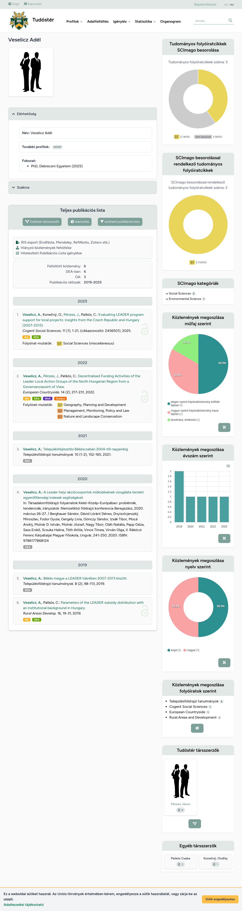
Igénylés (122, 21)
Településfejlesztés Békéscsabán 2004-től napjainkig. (85, 449)
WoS (48, 398)
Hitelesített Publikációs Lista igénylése (49, 253)
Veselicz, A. (31, 314)
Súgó (13, 4)
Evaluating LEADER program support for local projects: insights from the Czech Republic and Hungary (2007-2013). (82, 319)
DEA (36, 337)
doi (26, 337)
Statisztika (145, 21)
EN (226, 4)
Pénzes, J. (71, 314)
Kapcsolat (33, 4)
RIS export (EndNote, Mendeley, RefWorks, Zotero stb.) (63, 242)
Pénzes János (180, 804)
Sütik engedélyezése (220, 899)
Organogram (170, 21)
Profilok (74, 21)
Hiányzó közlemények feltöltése (44, 248)
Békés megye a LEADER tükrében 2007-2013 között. (85, 578)
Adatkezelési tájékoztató (24, 904)
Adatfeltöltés (98, 21)
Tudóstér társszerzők (42, 222)
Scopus (60, 398)
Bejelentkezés (205, 4)
